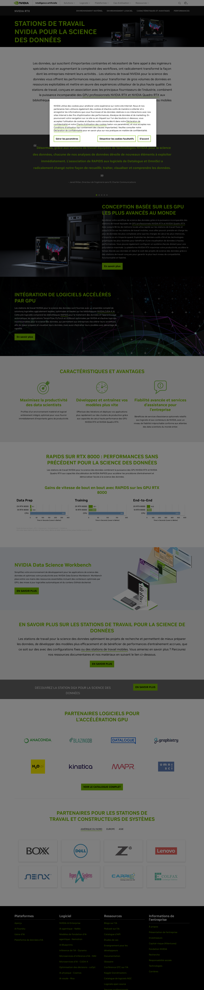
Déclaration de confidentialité (68, 130)
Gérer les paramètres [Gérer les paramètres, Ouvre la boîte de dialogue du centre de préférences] (67, 138)
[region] (103, 123)
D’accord (144, 138)
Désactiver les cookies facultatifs (117, 138)
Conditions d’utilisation (65, 127)
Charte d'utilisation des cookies (91, 124)
